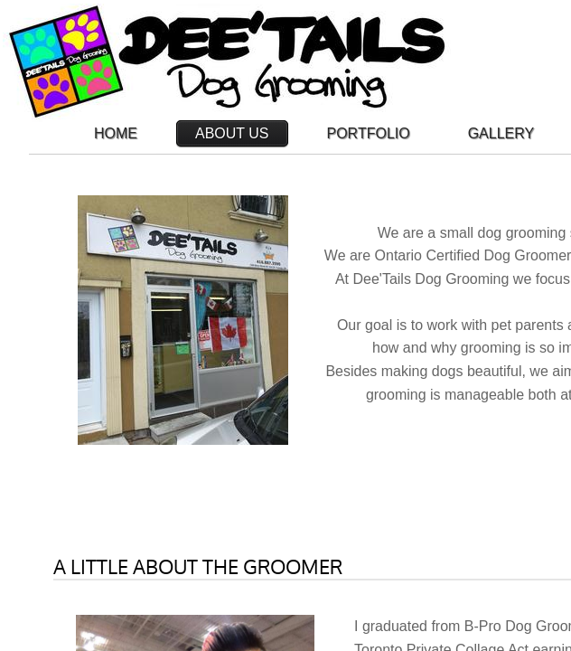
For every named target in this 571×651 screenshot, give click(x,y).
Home (115, 133)
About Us (232, 133)
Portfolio (368, 133)
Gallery (501, 133)
